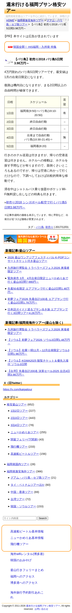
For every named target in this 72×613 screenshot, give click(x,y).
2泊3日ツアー (19, 417)
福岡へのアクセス (22, 576)
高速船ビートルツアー (25, 453)
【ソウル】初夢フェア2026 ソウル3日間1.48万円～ (39, 341)
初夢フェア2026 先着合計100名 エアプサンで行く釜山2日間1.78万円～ (38, 300)
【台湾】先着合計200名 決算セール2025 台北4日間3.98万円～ (39, 372)
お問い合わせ (41, 609)
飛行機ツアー (19, 446)
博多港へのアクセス (24, 582)
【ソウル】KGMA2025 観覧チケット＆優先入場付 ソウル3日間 (38, 362)
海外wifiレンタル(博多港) (27, 554)
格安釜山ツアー (17, 404)
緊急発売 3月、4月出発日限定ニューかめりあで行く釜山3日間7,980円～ (38, 280)
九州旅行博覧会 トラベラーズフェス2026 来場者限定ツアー (38, 269)
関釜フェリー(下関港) (24, 439)
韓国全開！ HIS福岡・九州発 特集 (34, 46)
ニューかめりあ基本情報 (27, 537)
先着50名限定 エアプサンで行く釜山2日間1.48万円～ (39, 290)
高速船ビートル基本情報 (27, 531)
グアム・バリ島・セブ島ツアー (30, 477)
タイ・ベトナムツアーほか (28, 484)
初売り (49, 227)
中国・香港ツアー (22, 492)
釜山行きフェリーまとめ (27, 570)
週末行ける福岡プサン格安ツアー (43, 605)
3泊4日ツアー (19, 425)
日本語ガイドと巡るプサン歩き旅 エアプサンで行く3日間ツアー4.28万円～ (38, 311)
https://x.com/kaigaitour (17, 389)
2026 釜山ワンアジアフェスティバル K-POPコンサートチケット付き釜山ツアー (39, 259)
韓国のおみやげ (21, 560)
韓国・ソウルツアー (23, 506)
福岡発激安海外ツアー (21, 471)
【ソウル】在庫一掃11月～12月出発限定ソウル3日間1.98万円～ (38, 352)
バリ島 (40, 227)
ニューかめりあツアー (25, 432)
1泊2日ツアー (19, 410)
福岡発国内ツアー (18, 464)
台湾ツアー (18, 499)
